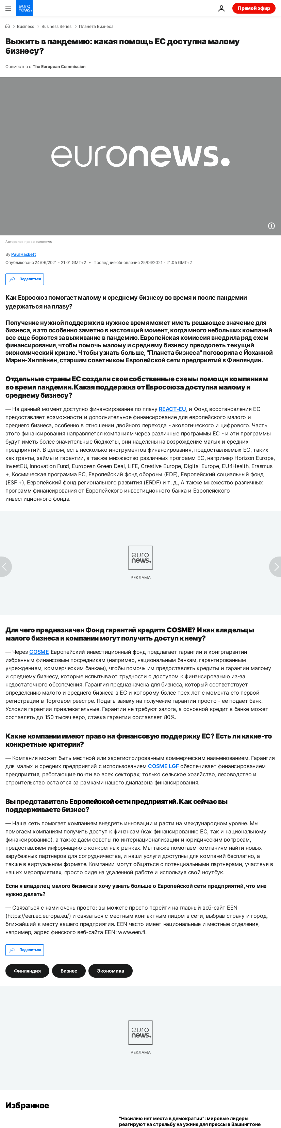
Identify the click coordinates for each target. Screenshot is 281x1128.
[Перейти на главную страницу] (24, 8)
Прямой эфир (254, 8)
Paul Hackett (23, 254)
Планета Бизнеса (96, 26)
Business (25, 26)
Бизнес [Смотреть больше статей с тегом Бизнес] (69, 970)
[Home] (7, 26)
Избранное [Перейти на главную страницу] (27, 1105)
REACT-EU (172, 408)
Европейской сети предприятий (122, 801)
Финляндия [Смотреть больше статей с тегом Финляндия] (27, 970)
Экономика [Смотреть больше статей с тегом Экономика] (110, 970)
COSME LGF (163, 766)
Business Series (56, 26)
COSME (179, 630)
